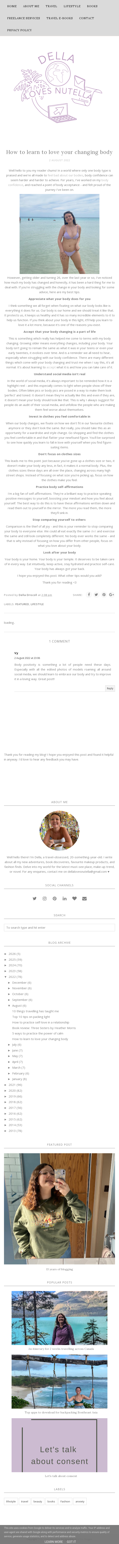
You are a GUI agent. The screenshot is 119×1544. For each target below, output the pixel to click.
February (18, 1073)
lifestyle (37, 604)
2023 (12, 971)
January (17, 1079)
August (17, 1005)
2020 (12, 1090)
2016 (12, 1113)
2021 (12, 1085)
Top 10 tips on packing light (31, 1017)
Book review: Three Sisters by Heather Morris (44, 1028)
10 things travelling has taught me (35, 1011)
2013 (12, 1131)
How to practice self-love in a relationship (40, 1022)
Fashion (65, 1501)
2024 (12, 965)
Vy (16, 653)
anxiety (79, 1501)
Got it (71, 1542)
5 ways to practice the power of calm (37, 1033)
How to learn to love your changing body (40, 1039)
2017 (12, 1108)
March (16, 1067)
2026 (12, 954)
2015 (12, 1119)
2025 (12, 959)
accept (51, 367)
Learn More (54, 1542)
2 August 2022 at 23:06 (27, 658)
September (20, 1000)
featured (22, 604)
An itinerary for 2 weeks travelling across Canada (61, 1349)
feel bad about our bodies (65, 175)
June (15, 1050)
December (19, 982)
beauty (38, 1501)
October (18, 994)
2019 (12, 1096)
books (51, 1501)
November (19, 988)
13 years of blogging (59, 1269)
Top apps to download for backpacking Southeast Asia (61, 1412)
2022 (12, 977)
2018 (12, 1102)
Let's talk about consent (61, 1476)
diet (93, 531)
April (15, 1062)
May (15, 1056)
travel (24, 1501)
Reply (110, 688)
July (14, 1044)
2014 (12, 1125)
